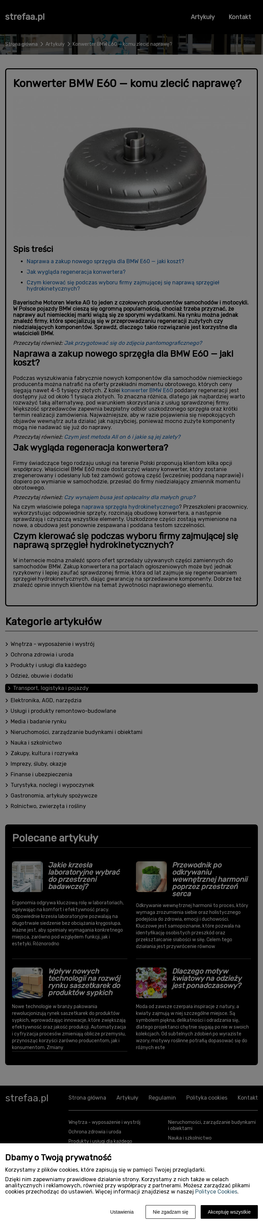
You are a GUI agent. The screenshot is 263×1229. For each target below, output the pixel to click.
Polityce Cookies (216, 1191)
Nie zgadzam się (170, 1212)
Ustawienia (122, 1212)
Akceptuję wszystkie (229, 1212)
